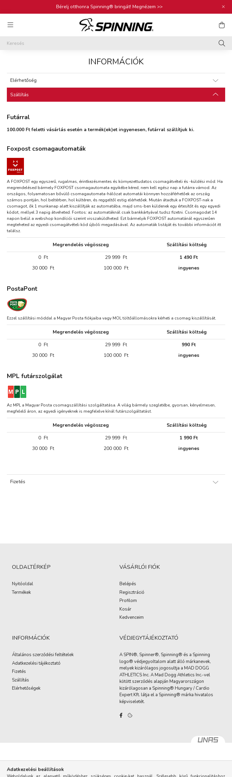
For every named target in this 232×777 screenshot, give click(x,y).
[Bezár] (223, 7)
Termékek (21, 593)
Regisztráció (131, 593)
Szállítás (20, 680)
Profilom (128, 601)
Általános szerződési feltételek (43, 655)
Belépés (127, 584)
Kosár (125, 609)
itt (219, 224)
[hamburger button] (10, 25)
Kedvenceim (131, 618)
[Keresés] (116, 43)
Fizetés (19, 672)
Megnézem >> (147, 6)
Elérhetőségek (26, 688)
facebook (121, 715)
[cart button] (222, 25)
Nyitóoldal (22, 584)
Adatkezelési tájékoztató (36, 663)
